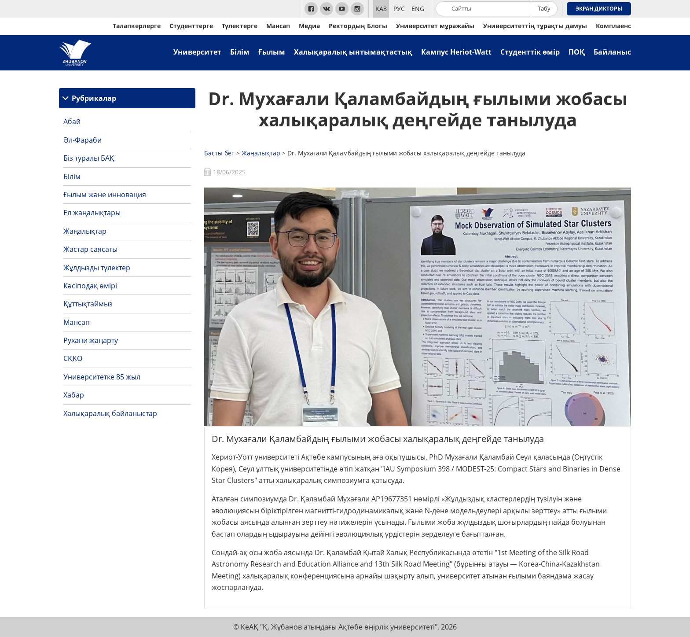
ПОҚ (577, 52)
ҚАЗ (381, 8)
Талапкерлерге (137, 26)
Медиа (309, 26)
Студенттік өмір (530, 52)
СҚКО (72, 358)
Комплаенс (613, 26)
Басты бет (219, 153)
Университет (197, 52)
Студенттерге (191, 26)
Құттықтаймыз (88, 304)
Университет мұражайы (435, 26)
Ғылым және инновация (104, 194)
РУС (399, 8)
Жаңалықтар (84, 231)
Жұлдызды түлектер (96, 267)
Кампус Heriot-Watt (456, 52)
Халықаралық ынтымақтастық (353, 52)
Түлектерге (239, 26)
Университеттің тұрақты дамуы (535, 26)
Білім (240, 52)
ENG (417, 8)
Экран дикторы (599, 8)
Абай (72, 121)
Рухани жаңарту (90, 340)
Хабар (73, 395)
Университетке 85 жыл (101, 377)
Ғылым (271, 52)
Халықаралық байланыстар (110, 413)
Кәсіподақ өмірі (90, 286)
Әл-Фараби (82, 140)
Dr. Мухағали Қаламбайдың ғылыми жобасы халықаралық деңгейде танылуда (418, 109)
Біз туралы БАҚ (88, 158)
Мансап (278, 26)
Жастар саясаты (90, 249)
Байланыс (612, 52)
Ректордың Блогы (358, 26)
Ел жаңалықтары (92, 212)
